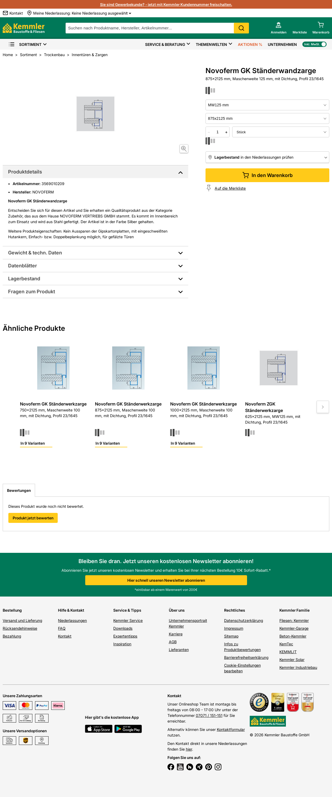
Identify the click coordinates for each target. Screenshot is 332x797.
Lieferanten (179, 649)
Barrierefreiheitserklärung (246, 657)
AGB (173, 641)
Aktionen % (250, 44)
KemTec (286, 644)
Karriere (176, 634)
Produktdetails (25, 172)
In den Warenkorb (267, 175)
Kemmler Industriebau (298, 667)
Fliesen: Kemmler (294, 620)
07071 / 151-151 (209, 715)
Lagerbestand (24, 278)
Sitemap (231, 636)
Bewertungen (19, 490)
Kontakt (64, 636)
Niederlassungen (72, 620)
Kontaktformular (231, 729)
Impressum (233, 628)
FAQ (62, 628)
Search (241, 28)
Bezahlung (12, 636)
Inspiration (122, 644)
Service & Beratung (165, 44)
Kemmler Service (128, 620)
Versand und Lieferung (22, 620)
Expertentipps (125, 636)
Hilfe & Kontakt (71, 610)
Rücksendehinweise (20, 628)
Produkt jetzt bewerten (33, 518)
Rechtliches (234, 610)
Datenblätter (22, 265)
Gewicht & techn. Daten (35, 253)
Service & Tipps (127, 610)
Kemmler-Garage (294, 628)
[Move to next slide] (323, 407)
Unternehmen (282, 44)
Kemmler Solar (291, 659)
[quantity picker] (218, 132)
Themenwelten (211, 44)
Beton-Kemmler (292, 636)
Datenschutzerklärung (243, 620)
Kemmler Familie (294, 610)
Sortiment (25, 44)
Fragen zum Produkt (31, 291)
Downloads (122, 628)
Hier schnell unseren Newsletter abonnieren (166, 580)
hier (189, 749)
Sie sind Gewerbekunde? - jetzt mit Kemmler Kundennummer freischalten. (166, 4)
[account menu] (278, 28)
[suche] (157, 28)
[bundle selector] (280, 132)
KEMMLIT (288, 651)
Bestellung (12, 610)
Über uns (177, 610)
